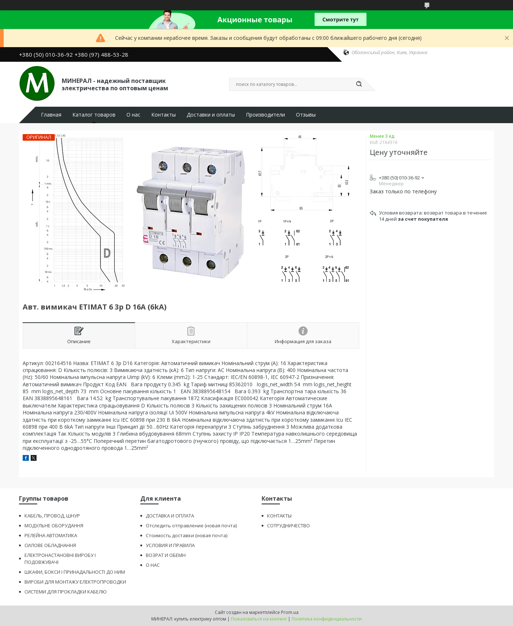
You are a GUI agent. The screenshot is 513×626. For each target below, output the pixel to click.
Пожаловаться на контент (259, 619)
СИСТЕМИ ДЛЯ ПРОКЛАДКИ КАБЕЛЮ (65, 591)
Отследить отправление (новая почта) (191, 525)
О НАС (153, 565)
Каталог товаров (93, 114)
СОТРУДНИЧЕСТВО (288, 525)
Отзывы (306, 114)
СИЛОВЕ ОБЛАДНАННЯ (50, 545)
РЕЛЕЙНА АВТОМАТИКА (50, 535)
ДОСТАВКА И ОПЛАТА (170, 515)
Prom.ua (290, 612)
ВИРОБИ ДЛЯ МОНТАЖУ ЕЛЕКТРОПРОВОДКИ (75, 581)
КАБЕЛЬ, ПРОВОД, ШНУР (52, 515)
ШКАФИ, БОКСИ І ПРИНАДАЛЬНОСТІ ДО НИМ (74, 572)
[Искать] (359, 84)
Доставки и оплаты (211, 114)
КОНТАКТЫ (279, 515)
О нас (133, 114)
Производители (265, 114)
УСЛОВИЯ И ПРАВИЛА (170, 545)
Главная (51, 114)
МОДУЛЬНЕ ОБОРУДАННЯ (53, 525)
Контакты (163, 114)
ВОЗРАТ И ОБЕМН (166, 555)
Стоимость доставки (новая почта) (186, 535)
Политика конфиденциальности (327, 619)
